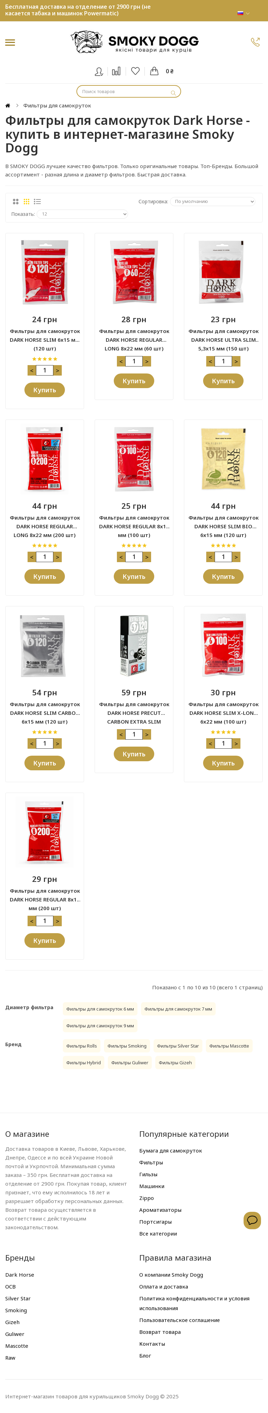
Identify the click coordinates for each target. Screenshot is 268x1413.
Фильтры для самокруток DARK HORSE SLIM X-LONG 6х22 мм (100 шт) (223, 709)
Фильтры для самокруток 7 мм (178, 1009)
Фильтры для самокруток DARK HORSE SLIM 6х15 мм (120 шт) (45, 335)
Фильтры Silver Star (178, 1046)
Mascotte (16, 1345)
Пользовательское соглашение (179, 1319)
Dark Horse (19, 1274)
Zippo (146, 1197)
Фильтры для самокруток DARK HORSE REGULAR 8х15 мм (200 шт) (45, 895)
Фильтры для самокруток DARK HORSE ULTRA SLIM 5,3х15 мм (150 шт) (223, 335)
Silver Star (18, 1298)
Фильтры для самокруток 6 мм (100, 1009)
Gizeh (12, 1321)
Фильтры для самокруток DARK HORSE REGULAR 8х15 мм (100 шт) (134, 522)
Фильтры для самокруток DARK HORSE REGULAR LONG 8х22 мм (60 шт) (134, 335)
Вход (103, 70)
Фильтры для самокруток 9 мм (100, 1025)
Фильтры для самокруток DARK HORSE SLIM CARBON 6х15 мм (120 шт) (45, 709)
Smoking (16, 1310)
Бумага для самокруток (170, 1150)
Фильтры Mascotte (229, 1046)
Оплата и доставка (163, 1286)
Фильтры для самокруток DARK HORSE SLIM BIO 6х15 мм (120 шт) (223, 522)
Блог (145, 1355)
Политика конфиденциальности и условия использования (194, 1303)
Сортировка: (153, 201)
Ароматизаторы (160, 1209)
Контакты (152, 1343)
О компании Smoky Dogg (171, 1274)
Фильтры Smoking (127, 1046)
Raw (10, 1357)
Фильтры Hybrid (83, 1062)
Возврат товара (160, 1331)
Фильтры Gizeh (175, 1062)
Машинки (151, 1185)
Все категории (158, 1233)
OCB (10, 1286)
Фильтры (151, 1162)
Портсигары (155, 1221)
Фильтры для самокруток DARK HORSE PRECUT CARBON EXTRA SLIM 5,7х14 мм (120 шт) (134, 709)
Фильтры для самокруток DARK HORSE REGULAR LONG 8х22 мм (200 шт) (45, 522)
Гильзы (148, 1174)
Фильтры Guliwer (129, 1062)
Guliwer (14, 1333)
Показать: (23, 214)
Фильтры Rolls (81, 1046)
